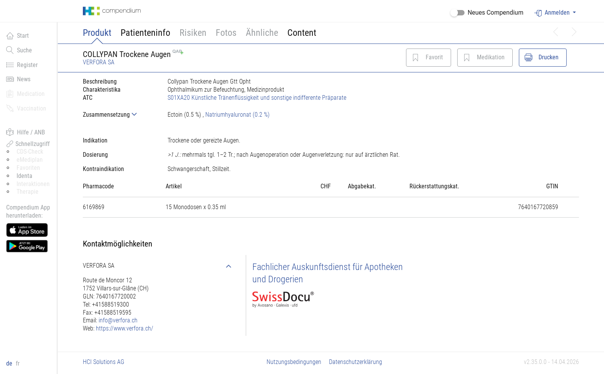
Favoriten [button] (28, 167)
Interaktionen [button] (33, 184)
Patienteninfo (145, 32)
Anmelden (552, 13)
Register (22, 65)
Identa (24, 175)
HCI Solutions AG (103, 362)
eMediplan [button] (30, 159)
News (18, 79)
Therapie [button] (28, 191)
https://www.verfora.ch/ (124, 328)
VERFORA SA (98, 62)
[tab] (119, 114)
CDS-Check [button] (30, 151)
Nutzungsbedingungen (294, 362)
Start (17, 35)
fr (18, 363)
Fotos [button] (226, 32)
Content (301, 32)
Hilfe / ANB (25, 132)
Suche (19, 50)
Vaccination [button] (26, 108)
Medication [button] (25, 93)
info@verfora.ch (118, 320)
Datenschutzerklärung (355, 362)
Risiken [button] (193, 32)
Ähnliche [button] (262, 32)
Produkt (97, 32)
